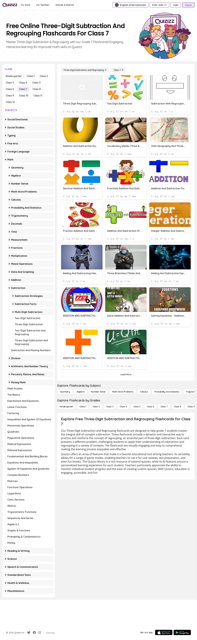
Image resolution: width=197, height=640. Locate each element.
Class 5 (36, 82)
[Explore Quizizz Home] (9, 5)
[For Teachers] (43, 4)
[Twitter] (28, 632)
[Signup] (188, 4)
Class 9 (10, 95)
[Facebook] (34, 632)
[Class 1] (83, 406)
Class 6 (10, 89)
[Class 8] (177, 406)
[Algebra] (80, 391)
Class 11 (38, 95)
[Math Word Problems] (122, 391)
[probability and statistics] (167, 391)
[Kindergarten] (66, 406)
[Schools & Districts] (64, 4)
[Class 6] (150, 406)
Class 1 (30, 76)
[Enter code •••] (159, 4)
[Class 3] (110, 406)
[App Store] (163, 632)
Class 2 (44, 76)
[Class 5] (137, 406)
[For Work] (25, 4)
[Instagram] (39, 632)
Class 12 (10, 102)
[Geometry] (65, 391)
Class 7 (23, 89)
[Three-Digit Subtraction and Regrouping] (85, 70)
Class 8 (36, 89)
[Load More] (126, 374)
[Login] (175, 4)
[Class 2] (96, 406)
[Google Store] (182, 632)
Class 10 (23, 95)
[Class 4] (123, 406)
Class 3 (10, 82)
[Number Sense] (98, 391)
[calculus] (144, 391)
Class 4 (23, 82)
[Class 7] (118, 70)
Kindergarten (14, 76)
